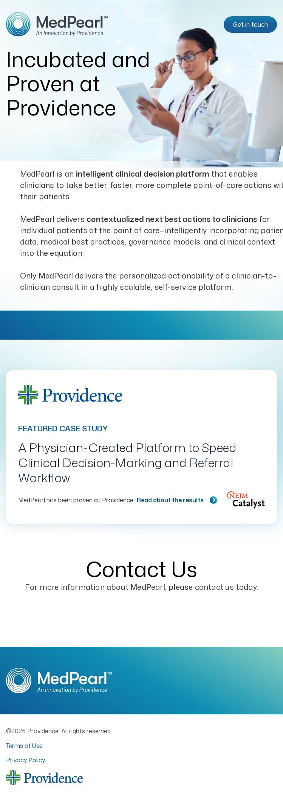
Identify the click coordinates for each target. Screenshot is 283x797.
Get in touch (250, 24)
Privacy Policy (25, 760)
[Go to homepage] (57, 24)
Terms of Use (24, 746)
